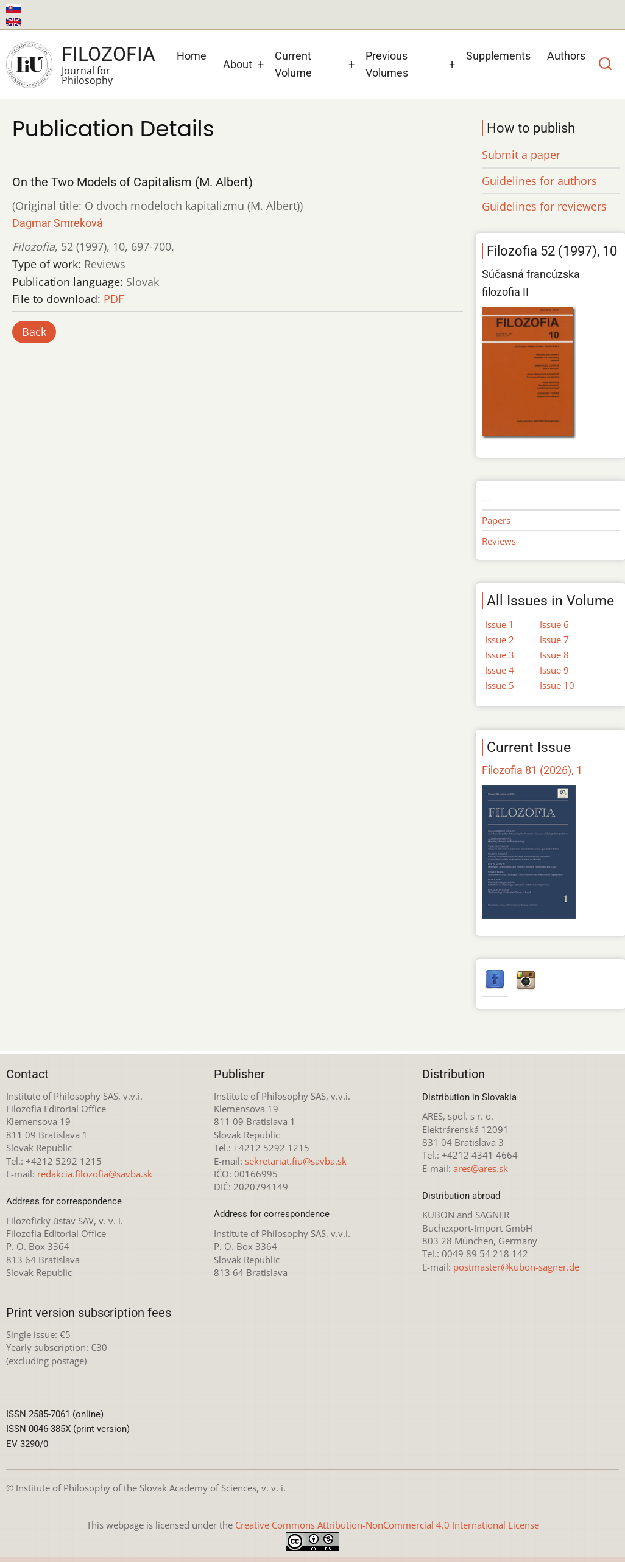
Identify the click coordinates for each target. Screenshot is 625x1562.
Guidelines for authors (539, 180)
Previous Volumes (386, 64)
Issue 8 (554, 655)
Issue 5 (499, 685)
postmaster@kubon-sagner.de (516, 1267)
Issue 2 (499, 639)
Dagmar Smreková (57, 223)
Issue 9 (554, 670)
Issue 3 (499, 655)
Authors (566, 55)
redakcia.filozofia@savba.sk (94, 1174)
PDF (114, 298)
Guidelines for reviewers (544, 206)
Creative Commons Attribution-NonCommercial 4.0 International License (387, 1525)
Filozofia (108, 54)
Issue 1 (499, 624)
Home (192, 55)
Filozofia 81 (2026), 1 (532, 770)
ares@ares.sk (480, 1168)
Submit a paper (521, 154)
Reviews (499, 541)
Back (34, 331)
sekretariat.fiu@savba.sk (296, 1161)
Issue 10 (557, 685)
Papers (496, 520)
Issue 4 (499, 670)
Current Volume (293, 64)
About (237, 64)
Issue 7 (554, 639)
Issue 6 (554, 624)
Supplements (498, 55)
